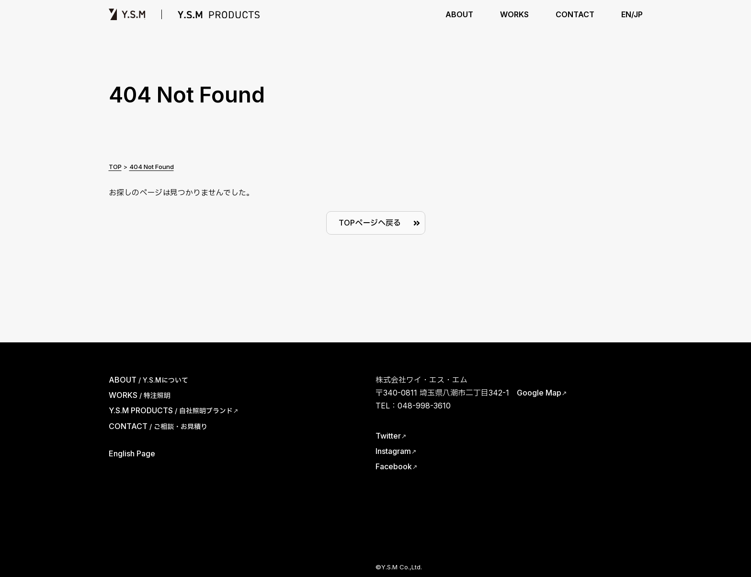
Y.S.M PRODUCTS (219, 14)
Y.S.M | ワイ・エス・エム (127, 14)
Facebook (394, 466)
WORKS (514, 14)
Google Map (539, 392)
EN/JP (632, 14)
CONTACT (575, 14)
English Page (132, 453)
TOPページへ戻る (370, 222)
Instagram (393, 451)
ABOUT (459, 14)
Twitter (388, 436)
